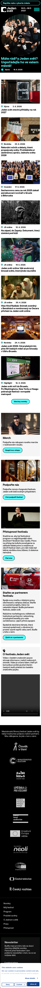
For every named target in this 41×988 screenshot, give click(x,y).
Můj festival (8, 907)
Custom (21, 984)
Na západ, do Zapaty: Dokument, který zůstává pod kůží (20, 231)
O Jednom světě (10, 920)
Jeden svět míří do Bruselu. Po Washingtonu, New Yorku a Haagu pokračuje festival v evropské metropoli (19, 390)
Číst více (8, 558)
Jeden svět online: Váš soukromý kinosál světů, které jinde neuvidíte (18, 269)
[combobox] (20, 3)
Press (6, 924)
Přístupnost (8, 928)
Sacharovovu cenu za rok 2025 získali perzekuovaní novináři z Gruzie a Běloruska (20, 193)
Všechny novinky (20, 402)
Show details (30, 978)
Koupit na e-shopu (12, 450)
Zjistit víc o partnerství (14, 637)
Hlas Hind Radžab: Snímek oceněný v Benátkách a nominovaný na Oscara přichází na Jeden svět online (20, 308)
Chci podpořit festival (14, 497)
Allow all (33, 984)
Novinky (7, 903)
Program (7, 911)
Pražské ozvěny (10, 915)
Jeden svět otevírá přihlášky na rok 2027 (18, 111)
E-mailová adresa (12, 960)
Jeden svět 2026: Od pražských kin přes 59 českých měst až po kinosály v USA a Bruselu (19, 349)
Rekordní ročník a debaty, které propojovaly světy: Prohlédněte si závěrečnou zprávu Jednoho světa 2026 (18, 151)
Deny (8, 984)
